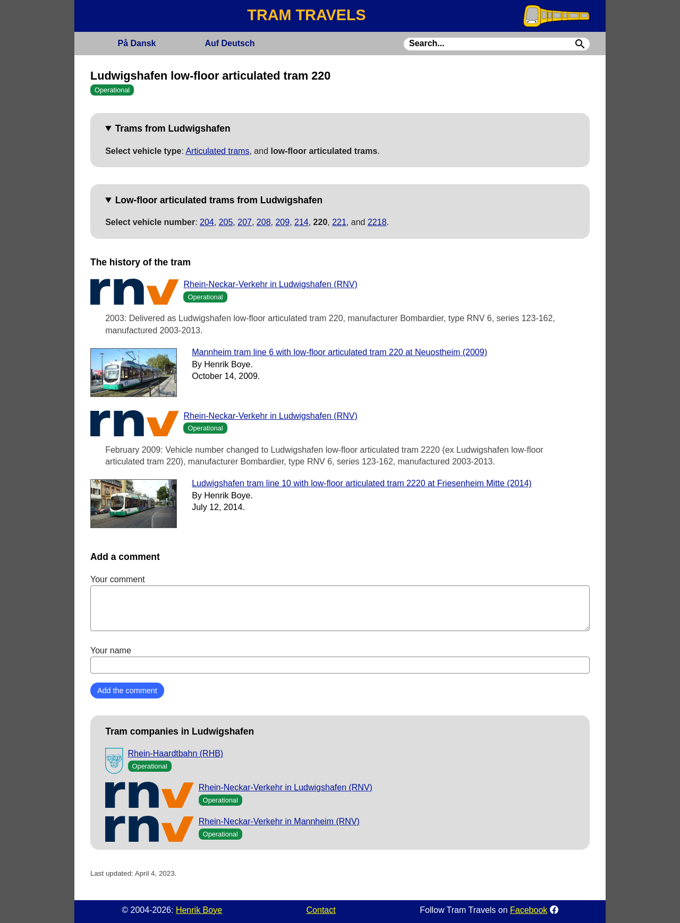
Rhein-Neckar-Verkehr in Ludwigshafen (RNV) (270, 284)
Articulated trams (217, 151)
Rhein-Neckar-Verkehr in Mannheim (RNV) (279, 821)
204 (207, 222)
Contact (321, 910)
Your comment (340, 603)
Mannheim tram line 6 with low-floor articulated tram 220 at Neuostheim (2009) (339, 352)
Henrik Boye (199, 910)
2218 (377, 222)
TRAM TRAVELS (306, 14)
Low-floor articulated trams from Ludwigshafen (218, 200)
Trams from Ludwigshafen (173, 128)
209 (282, 222)
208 (264, 222)
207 (244, 222)
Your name (340, 660)
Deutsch (229, 43)
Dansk (136, 43)
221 (339, 222)
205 (226, 222)
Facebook (528, 910)
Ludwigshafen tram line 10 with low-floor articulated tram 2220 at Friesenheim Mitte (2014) (361, 483)
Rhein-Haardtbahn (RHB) (176, 753)
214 (301, 222)
